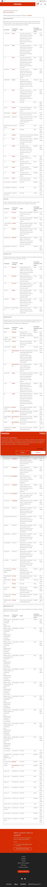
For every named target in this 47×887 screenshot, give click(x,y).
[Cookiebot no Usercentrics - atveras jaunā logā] (40, 433)
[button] (3, 1)
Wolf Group (23, 865)
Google (13, 69)
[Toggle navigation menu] (45, 4)
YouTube (14, 337)
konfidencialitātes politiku (26, 844)
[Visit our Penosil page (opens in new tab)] (25, 878)
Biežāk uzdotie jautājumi (23, 863)
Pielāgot (23, 452)
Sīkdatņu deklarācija (23, 871)
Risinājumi (23, 858)
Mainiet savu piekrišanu (8, 12)
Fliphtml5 (14, 237)
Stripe (13, 33)
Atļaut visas (38, 452)
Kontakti (23, 861)
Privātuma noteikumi (23, 867)
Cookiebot (29, 15)
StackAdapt (14, 458)
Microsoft (14, 267)
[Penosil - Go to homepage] (17, 4)
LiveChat (14, 212)
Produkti (23, 856)
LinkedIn (14, 107)
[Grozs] (37, 4)
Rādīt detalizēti (40, 448)
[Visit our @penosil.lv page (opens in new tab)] (22, 878)
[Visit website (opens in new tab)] (9, 884)
